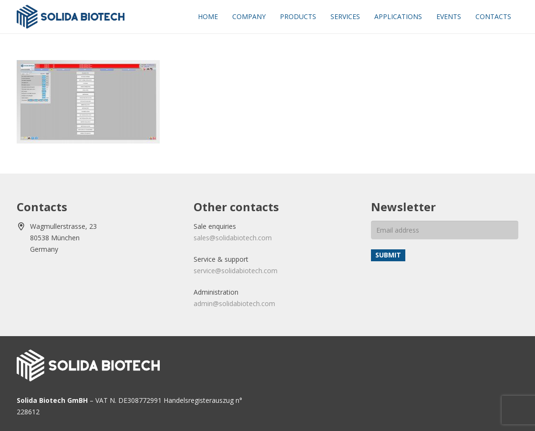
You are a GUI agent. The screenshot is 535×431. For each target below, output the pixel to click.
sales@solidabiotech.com (233, 237)
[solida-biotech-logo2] (70, 17)
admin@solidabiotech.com (234, 303)
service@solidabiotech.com (236, 270)
